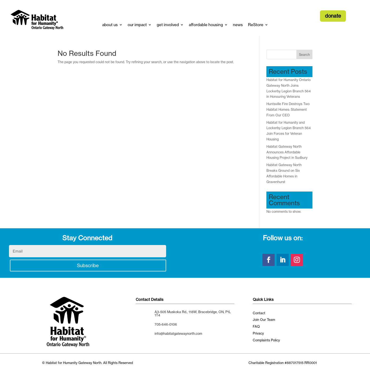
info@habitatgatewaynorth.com (178, 333)
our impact (137, 24)
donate (333, 16)
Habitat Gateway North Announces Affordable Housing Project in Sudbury (286, 152)
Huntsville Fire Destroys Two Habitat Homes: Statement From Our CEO (288, 109)
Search (304, 55)
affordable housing (206, 24)
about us (110, 24)
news (238, 24)
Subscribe (88, 265)
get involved (168, 24)
